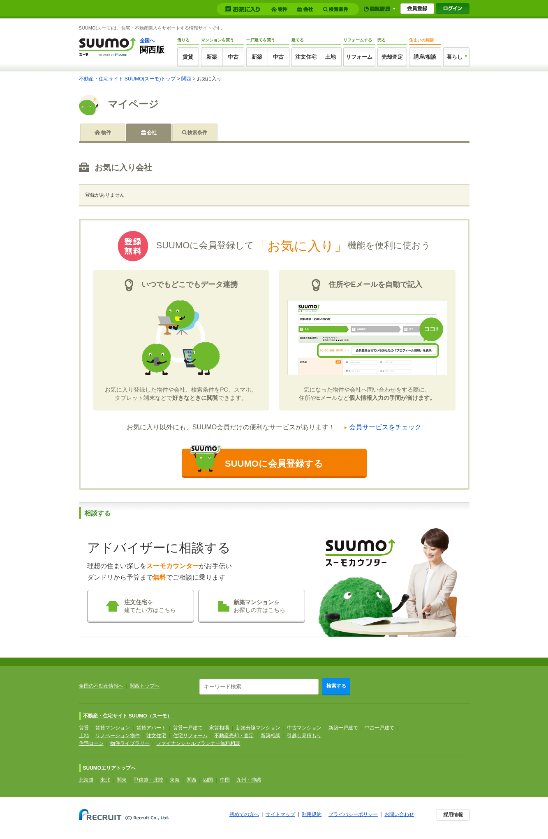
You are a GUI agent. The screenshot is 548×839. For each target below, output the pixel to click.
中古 (233, 57)
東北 (105, 780)
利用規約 (311, 814)
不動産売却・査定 (234, 735)
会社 (152, 132)
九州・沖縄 (248, 780)
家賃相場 (219, 728)
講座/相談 (425, 57)
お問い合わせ (399, 814)
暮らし (454, 57)
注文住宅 (306, 57)
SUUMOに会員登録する (256, 460)
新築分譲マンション (258, 728)
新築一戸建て (343, 728)
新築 (211, 57)
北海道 (86, 780)
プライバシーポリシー (353, 814)
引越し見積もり (304, 735)
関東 (122, 780)
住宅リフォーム (190, 735)
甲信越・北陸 (148, 780)
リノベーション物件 (117, 735)
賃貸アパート (151, 728)
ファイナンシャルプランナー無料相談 (198, 743)
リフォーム (359, 57)
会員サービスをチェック (385, 427)
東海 (175, 780)
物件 (106, 132)
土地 (330, 57)
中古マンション (304, 728)
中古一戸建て (379, 728)
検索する (336, 686)
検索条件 (197, 132)
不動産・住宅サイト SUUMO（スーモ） (127, 716)
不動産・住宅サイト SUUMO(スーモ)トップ (127, 79)
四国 (208, 780)
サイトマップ (280, 814)
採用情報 (453, 815)
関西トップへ (145, 686)
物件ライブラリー (130, 743)
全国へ (147, 41)
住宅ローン (91, 743)
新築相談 (270, 735)
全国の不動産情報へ (101, 686)
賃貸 (188, 57)
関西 (186, 79)
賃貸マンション (112, 728)
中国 (225, 780)
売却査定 (392, 57)
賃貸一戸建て (188, 728)
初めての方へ (244, 814)
